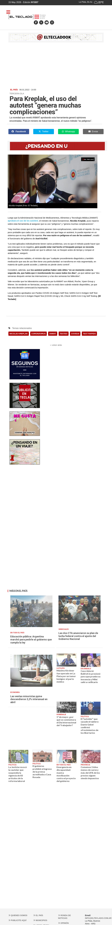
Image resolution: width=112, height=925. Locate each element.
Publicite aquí (17, 920)
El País (38, 915)
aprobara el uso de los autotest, (23, 221)
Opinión (63, 923)
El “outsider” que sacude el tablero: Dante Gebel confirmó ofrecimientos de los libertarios (90, 726)
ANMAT (52, 334)
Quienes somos (17, 915)
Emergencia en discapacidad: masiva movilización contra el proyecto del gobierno (66, 774)
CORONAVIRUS (38, 334)
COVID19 (75, 334)
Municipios (40, 920)
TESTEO (63, 334)
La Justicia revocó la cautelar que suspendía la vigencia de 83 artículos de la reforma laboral (17, 774)
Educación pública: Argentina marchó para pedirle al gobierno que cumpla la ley (31, 639)
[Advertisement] (56, 65)
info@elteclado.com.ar (98, 918)
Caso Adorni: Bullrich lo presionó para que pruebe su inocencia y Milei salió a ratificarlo (90, 676)
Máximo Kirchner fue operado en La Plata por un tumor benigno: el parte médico (66, 676)
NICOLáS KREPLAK (19, 334)
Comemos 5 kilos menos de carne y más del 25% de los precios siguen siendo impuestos (90, 773)
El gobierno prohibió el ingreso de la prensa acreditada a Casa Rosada (42, 771)
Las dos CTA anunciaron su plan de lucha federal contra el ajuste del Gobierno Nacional (78, 636)
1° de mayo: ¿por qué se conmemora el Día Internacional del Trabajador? (66, 721)
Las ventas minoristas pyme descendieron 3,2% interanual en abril (28, 699)
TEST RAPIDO (89, 334)
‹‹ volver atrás (56, 345)
